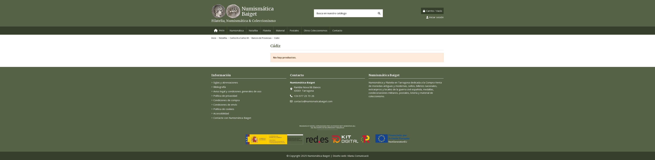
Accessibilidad (221, 113)
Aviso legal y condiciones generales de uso (237, 91)
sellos (411, 86)
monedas (377, 86)
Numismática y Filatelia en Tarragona (389, 82)
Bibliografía (219, 87)
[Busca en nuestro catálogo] (379, 13)
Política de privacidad (225, 95)
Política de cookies (223, 109)
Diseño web (339, 155)
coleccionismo (376, 96)
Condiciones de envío (225, 104)
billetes (420, 86)
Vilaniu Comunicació (358, 155)
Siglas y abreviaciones (225, 82)
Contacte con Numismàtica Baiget (232, 117)
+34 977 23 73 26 (304, 96)
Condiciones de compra (226, 100)
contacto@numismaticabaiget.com (313, 101)
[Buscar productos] (348, 13)
